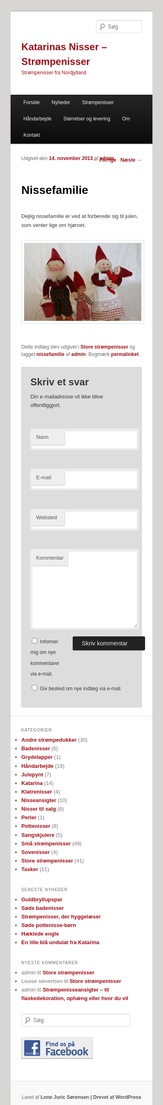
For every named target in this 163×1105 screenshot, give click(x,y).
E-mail (43, 477)
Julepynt (32, 774)
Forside (31, 102)
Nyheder (60, 102)
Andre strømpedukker (48, 740)
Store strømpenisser (104, 347)
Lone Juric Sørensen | (66, 1097)
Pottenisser (35, 826)
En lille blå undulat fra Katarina (60, 942)
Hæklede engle (40, 934)
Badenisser (35, 748)
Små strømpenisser (46, 843)
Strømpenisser (98, 102)
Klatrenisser (36, 792)
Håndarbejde (37, 119)
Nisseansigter (38, 800)
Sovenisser (35, 852)
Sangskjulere (37, 835)
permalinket (124, 354)
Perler (28, 817)
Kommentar (49, 558)
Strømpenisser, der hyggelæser (60, 917)
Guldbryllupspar (41, 899)
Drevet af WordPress (117, 1097)
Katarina (31, 783)
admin (107, 158)
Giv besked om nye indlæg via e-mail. (81, 688)
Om (126, 119)
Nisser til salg (38, 809)
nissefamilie (50, 354)
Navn (42, 437)
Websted (46, 517)
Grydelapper (37, 757)
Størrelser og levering (86, 119)
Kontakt (31, 135)
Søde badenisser (42, 908)
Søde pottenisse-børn (48, 925)
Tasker (29, 869)
